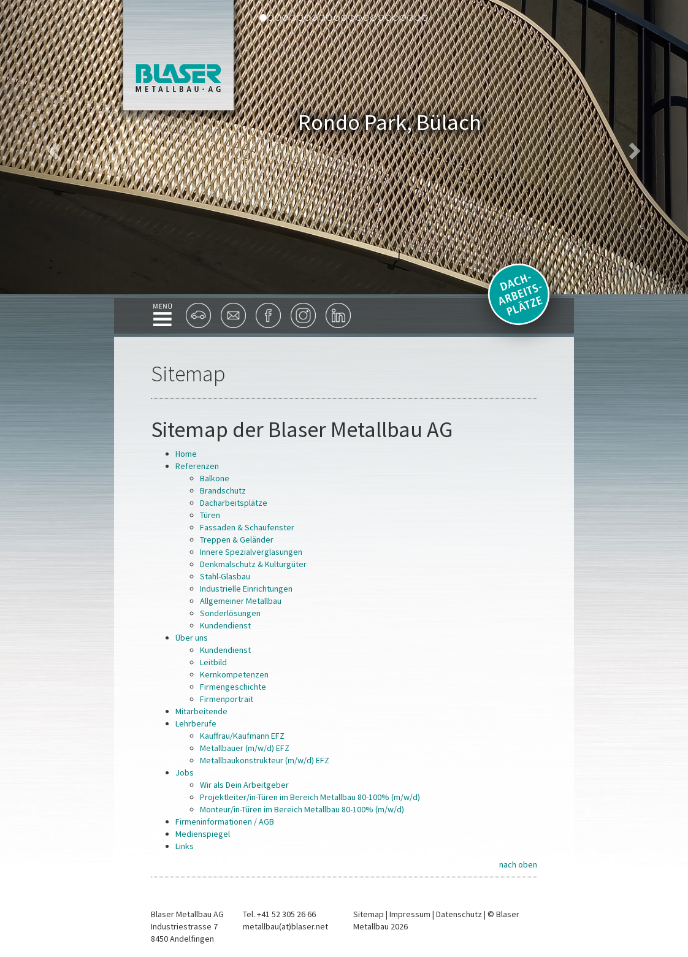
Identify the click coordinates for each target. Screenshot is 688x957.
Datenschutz (459, 914)
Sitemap (368, 914)
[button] (51, 147)
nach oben (518, 864)
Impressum (409, 914)
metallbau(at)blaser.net (285, 926)
